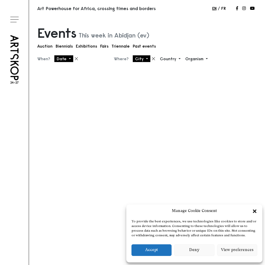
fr (223, 8)
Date (62, 58)
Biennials (64, 46)
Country (169, 58)
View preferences (237, 250)
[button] (254, 211)
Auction (45, 46)
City (140, 58)
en (214, 8)
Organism (195, 58)
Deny (194, 250)
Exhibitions (86, 46)
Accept (151, 250)
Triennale (121, 46)
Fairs (104, 46)
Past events (144, 46)
